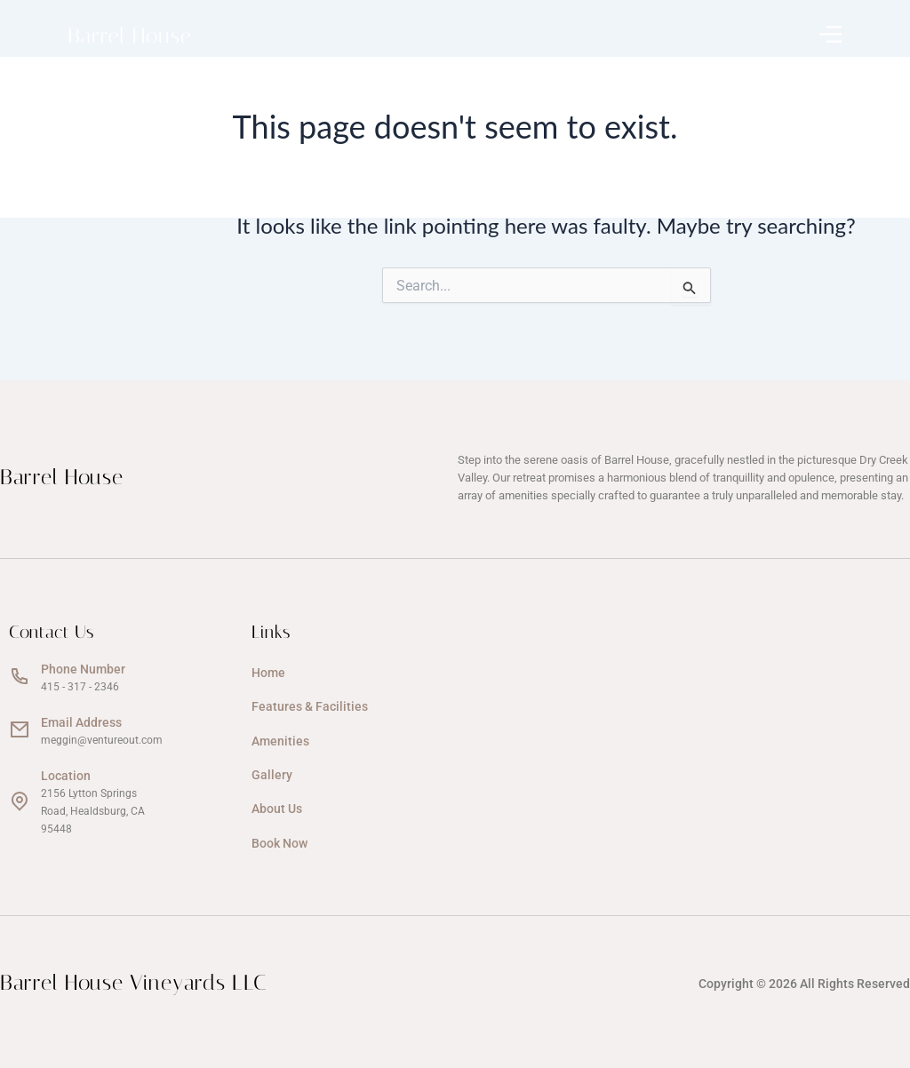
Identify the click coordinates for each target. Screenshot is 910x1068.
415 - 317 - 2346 (80, 687)
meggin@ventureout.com (102, 740)
